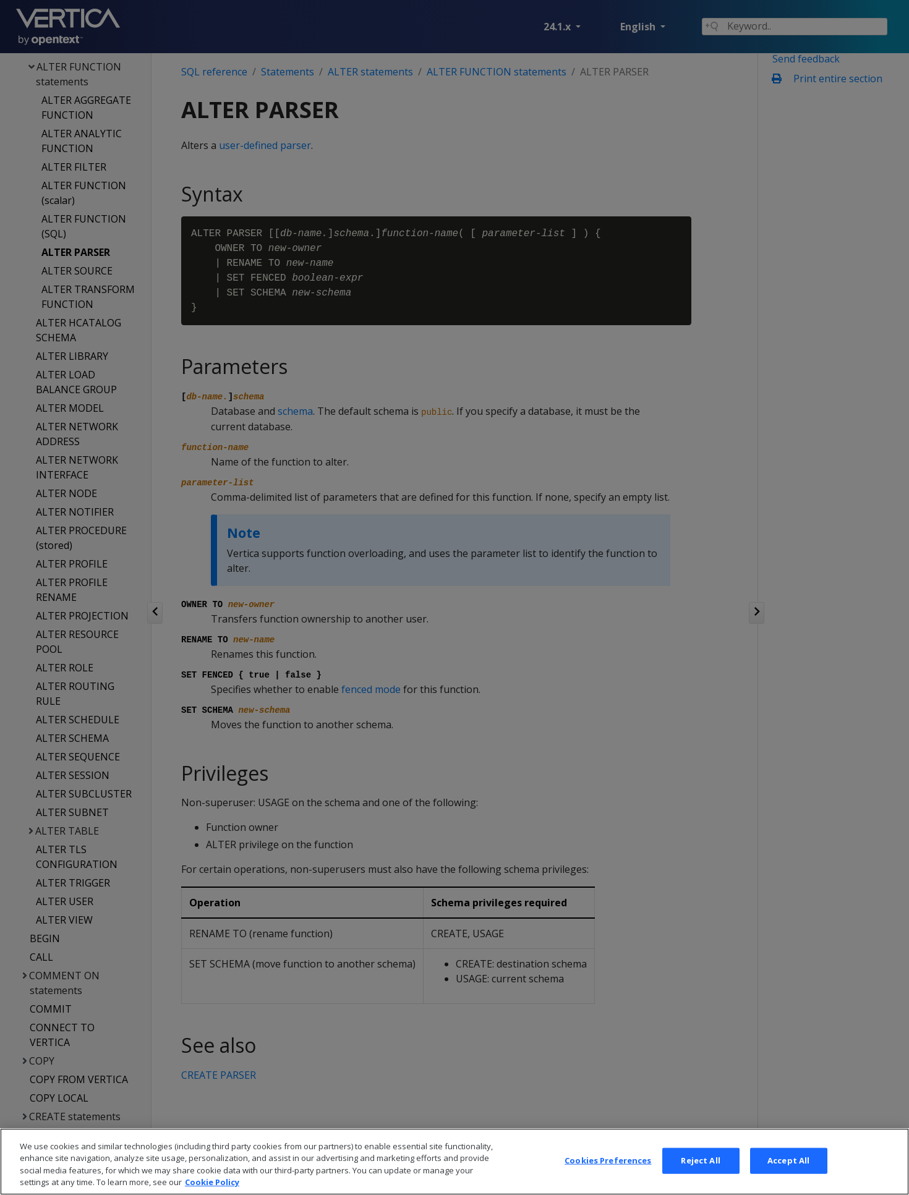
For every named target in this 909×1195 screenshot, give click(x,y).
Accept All (788, 1176)
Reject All (700, 1176)
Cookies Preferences (608, 1176)
